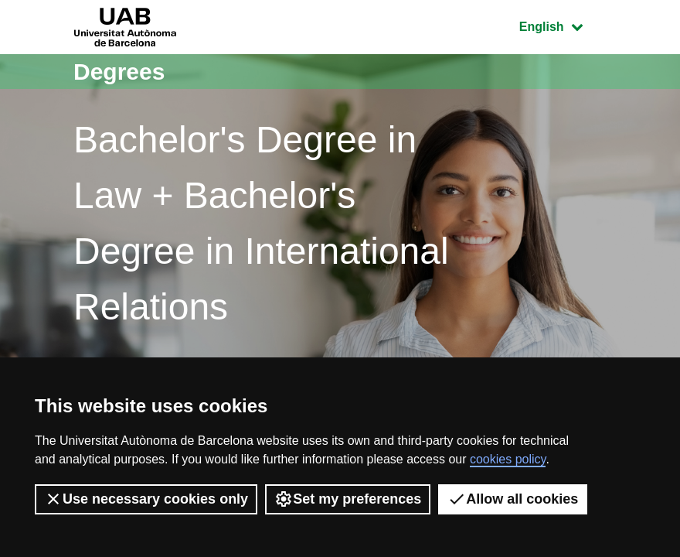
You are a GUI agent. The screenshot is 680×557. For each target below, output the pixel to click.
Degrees (119, 71)
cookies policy (508, 459)
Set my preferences (347, 499)
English (562, 25)
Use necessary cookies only (146, 499)
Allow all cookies (512, 499)
